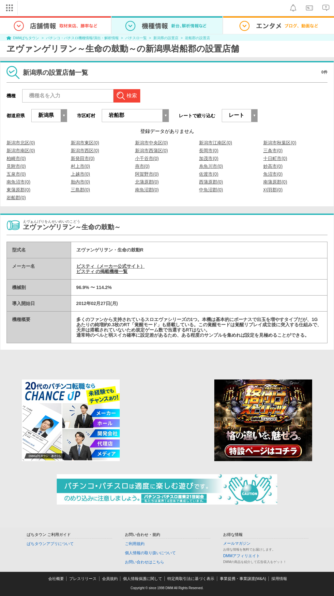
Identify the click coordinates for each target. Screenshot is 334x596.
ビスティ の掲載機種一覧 (102, 271)
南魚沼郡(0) (147, 189)
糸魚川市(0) (211, 166)
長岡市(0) (208, 150)
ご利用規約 (134, 543)
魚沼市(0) (272, 174)
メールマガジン (236, 543)
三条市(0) (272, 150)
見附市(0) (16, 166)
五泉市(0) (16, 174)
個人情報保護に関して (142, 578)
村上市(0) (80, 166)
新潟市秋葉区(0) (279, 142)
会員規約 (110, 578)
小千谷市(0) (147, 158)
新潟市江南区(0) (215, 142)
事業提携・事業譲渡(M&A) (243, 578)
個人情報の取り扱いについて (150, 553)
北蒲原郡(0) (147, 182)
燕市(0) (142, 166)
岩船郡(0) (16, 197)
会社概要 (56, 578)
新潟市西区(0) (85, 150)
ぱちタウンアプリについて (50, 543)
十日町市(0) (275, 158)
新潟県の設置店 (165, 38)
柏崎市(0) (16, 158)
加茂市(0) (208, 158)
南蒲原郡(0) (275, 182)
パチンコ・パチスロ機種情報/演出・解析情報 (82, 38)
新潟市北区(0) (21, 142)
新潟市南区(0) (21, 150)
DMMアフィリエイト (241, 556)
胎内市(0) (80, 182)
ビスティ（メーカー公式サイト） (110, 266)
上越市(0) (80, 174)
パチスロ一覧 (136, 38)
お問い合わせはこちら (144, 562)
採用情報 (279, 578)
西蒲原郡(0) (211, 182)
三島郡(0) (80, 189)
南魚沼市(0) (18, 182)
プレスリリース (83, 578)
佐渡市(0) (208, 174)
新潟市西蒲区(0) (151, 150)
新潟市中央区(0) (151, 142)
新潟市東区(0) (85, 142)
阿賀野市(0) (147, 174)
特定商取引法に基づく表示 (190, 578)
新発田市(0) (83, 158)
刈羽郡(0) (272, 189)
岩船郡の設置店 (197, 38)
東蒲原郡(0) (18, 189)
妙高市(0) (272, 166)
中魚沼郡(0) (211, 189)
